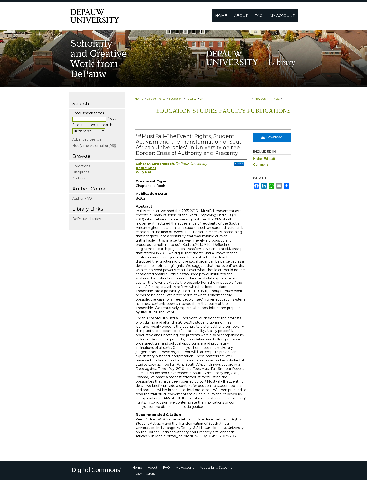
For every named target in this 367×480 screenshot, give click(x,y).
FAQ (166, 467)
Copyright (152, 473)
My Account (185, 467)
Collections (81, 166)
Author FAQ (82, 198)
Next (277, 98)
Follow (239, 163)
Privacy (137, 473)
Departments (156, 98)
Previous (260, 98)
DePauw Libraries (86, 219)
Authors (78, 178)
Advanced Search (86, 139)
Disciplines (80, 172)
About (152, 467)
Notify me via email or (94, 146)
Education (176, 98)
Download (272, 137)
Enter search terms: (88, 113)
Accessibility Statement (217, 467)
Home (139, 98)
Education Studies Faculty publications (223, 111)
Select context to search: (92, 125)
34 (202, 98)
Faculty (191, 98)
